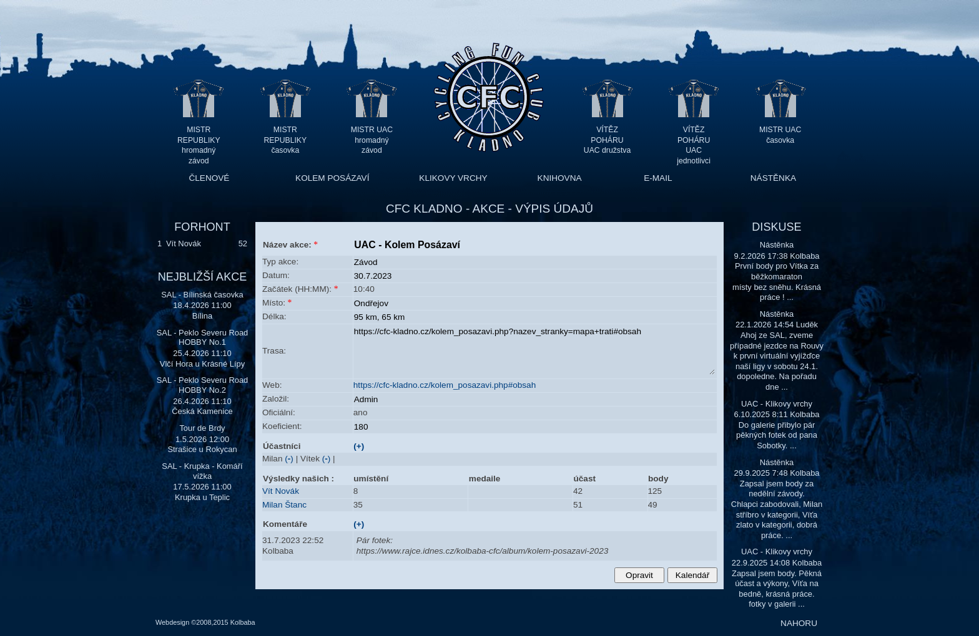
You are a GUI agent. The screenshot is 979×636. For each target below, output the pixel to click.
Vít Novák (183, 243)
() (288, 458)
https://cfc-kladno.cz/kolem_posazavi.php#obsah (444, 385)
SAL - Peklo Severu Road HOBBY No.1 (202, 337)
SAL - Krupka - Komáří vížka (202, 471)
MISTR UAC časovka (780, 135)
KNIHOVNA (560, 178)
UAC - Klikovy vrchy (776, 403)
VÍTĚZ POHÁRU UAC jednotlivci (694, 140)
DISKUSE (776, 227)
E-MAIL (658, 178)
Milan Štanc (284, 504)
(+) (358, 446)
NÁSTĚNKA (773, 178)
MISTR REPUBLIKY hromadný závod (198, 140)
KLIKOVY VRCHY (453, 178)
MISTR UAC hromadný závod (372, 140)
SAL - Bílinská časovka (202, 294)
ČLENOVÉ (209, 178)
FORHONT (202, 227)
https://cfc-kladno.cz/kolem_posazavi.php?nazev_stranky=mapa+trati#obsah (534, 350)
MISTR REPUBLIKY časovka (285, 140)
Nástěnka (777, 244)
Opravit (639, 575)
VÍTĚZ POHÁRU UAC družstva (607, 140)
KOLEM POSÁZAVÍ (332, 178)
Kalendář (692, 575)
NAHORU (798, 623)
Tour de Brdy (202, 428)
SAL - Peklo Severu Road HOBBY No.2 (202, 385)
